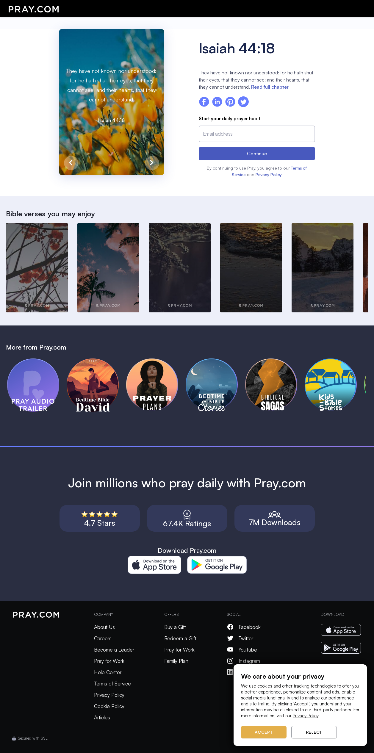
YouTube (242, 649)
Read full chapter (270, 87)
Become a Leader (114, 649)
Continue (257, 153)
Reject (314, 732)
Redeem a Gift (180, 638)
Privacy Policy (269, 174)
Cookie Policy (109, 706)
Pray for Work (109, 661)
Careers (103, 638)
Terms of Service (112, 683)
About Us (104, 627)
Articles (102, 717)
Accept (264, 732)
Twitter (240, 638)
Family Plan (176, 661)
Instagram (243, 661)
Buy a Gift (175, 627)
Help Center (107, 672)
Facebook (244, 627)
